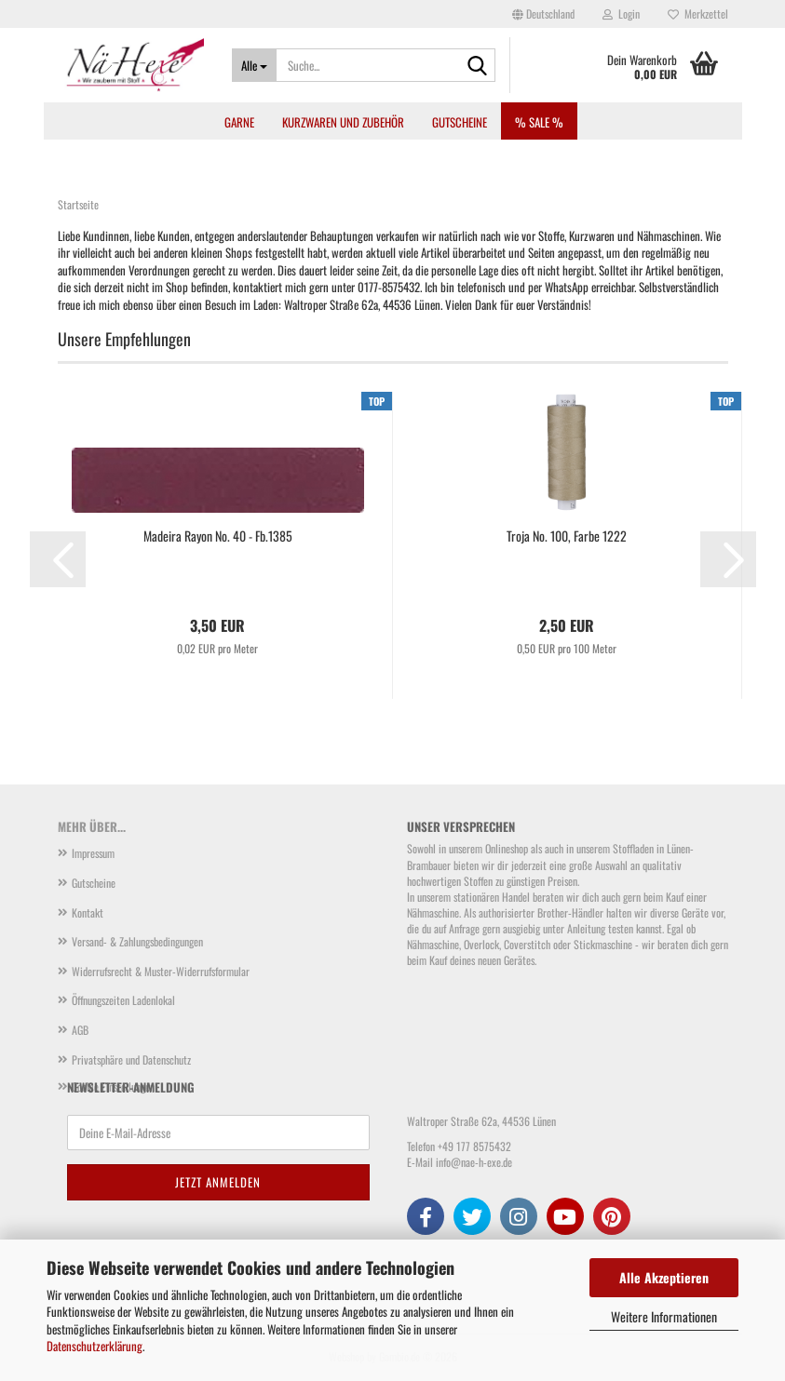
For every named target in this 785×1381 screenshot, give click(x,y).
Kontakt (87, 912)
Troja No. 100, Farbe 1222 (567, 536)
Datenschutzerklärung (94, 1345)
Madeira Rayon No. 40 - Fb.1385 (217, 536)
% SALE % (539, 122)
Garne (239, 122)
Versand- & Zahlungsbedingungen (137, 941)
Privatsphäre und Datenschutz (131, 1059)
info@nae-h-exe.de (474, 1162)
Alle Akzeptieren (664, 1277)
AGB (80, 1030)
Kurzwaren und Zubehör (343, 122)
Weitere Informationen (664, 1316)
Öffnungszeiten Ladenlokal (123, 1000)
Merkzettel (698, 13)
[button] (543, 14)
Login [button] (621, 13)
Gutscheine (459, 122)
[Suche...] (254, 65)
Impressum (93, 853)
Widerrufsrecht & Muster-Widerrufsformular (161, 971)
